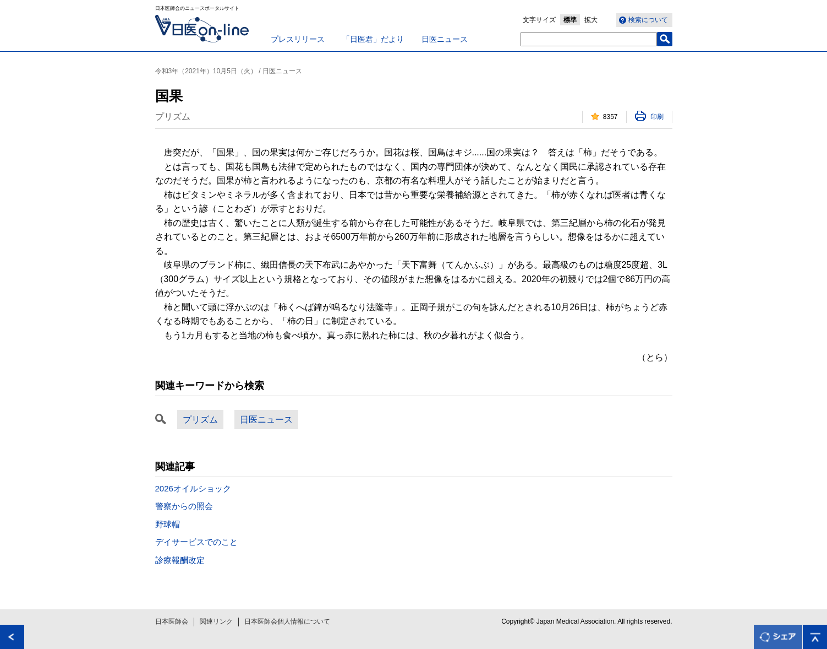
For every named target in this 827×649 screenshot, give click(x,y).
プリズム (200, 419)
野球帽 (167, 524)
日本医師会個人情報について (287, 621)
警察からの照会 (184, 506)
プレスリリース (298, 39)
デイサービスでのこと (196, 542)
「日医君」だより (373, 39)
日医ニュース (444, 39)
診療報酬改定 (180, 560)
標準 (570, 20)
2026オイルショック (193, 488)
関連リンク (216, 621)
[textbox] (589, 39)
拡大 (591, 20)
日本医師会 (171, 621)
